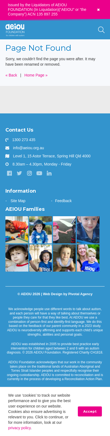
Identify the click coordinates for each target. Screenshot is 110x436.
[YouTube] (39, 173)
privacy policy (19, 428)
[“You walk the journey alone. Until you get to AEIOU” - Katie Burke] (88, 258)
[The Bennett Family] (40, 229)
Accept (89, 411)
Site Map (18, 201)
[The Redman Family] (88, 229)
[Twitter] (19, 173)
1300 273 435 (23, 140)
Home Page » (36, 75)
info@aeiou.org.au (28, 148)
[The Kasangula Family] (16, 229)
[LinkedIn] (49, 173)
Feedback (63, 201)
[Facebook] (9, 173)
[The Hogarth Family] (64, 229)
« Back (11, 75)
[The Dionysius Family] (16, 258)
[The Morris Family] (64, 258)
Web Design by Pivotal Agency (67, 294)
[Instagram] (29, 173)
